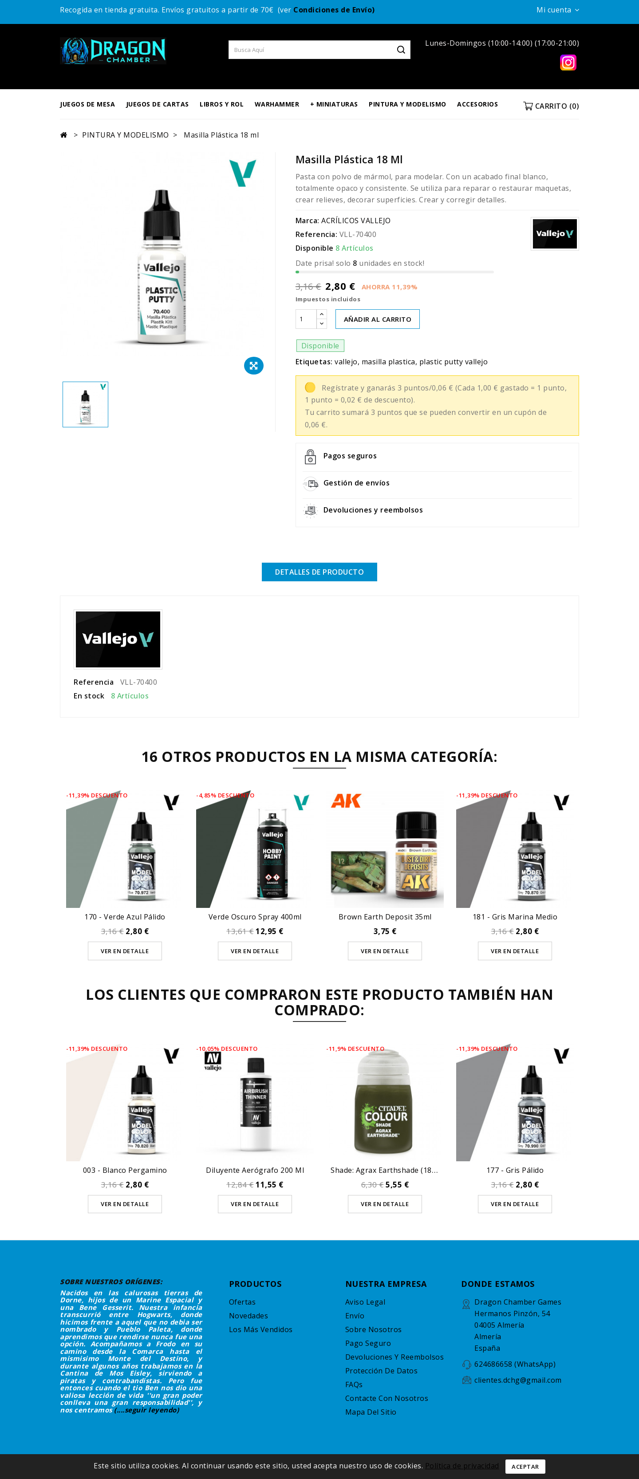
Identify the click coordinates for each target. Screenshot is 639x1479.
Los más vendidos (261, 1329)
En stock (89, 695)
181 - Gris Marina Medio (515, 916)
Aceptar (525, 1467)
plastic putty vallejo (453, 362)
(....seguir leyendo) (146, 1409)
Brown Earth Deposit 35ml (385, 916)
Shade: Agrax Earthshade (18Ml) (387, 1169)
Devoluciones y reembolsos (394, 1356)
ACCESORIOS (477, 104)
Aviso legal (365, 1301)
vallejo (346, 362)
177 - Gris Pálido (515, 1169)
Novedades (248, 1315)
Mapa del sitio (371, 1411)
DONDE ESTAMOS (498, 1283)
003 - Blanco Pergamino (125, 1169)
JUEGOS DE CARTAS (157, 104)
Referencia (94, 681)
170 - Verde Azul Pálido (125, 916)
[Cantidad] (306, 319)
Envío (355, 1315)
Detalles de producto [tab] (319, 572)
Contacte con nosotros (387, 1398)
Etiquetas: (314, 362)
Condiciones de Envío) (334, 10)
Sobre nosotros (373, 1329)
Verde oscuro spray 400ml (255, 916)
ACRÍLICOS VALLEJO (356, 220)
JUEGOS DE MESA (87, 104)
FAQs (354, 1384)
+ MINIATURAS (334, 104)
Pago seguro (368, 1343)
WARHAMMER (277, 104)
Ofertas (242, 1301)
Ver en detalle (125, 950)
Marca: (308, 220)
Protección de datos (381, 1370)
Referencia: (317, 234)
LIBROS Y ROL (222, 104)
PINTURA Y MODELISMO (407, 104)
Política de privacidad (462, 1466)
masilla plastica (388, 362)
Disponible (315, 248)
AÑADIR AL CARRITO (378, 319)
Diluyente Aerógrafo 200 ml (255, 1169)
